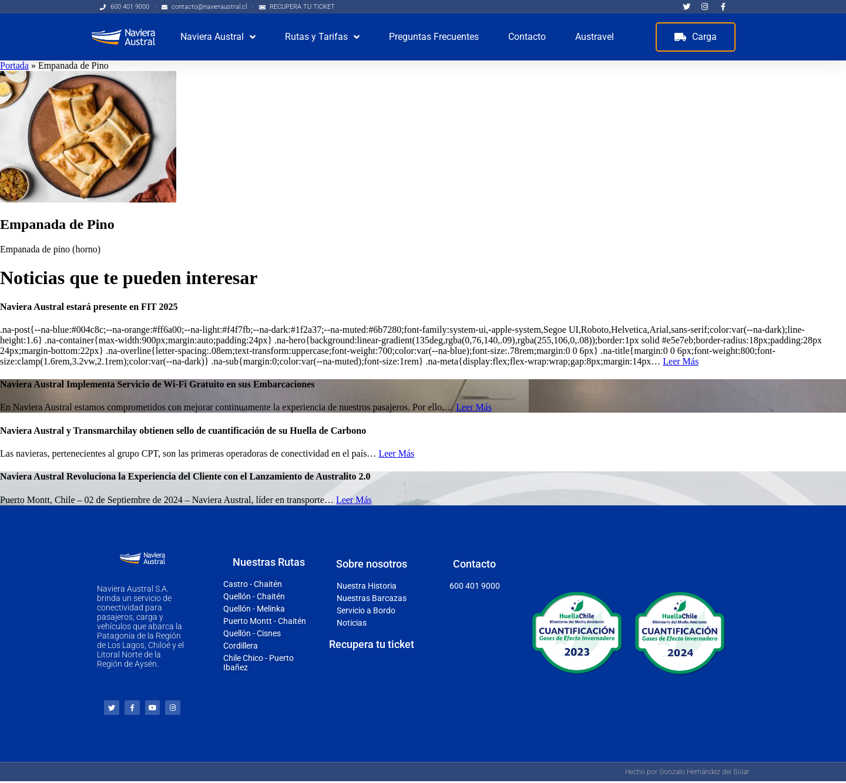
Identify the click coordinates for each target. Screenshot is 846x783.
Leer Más (681, 361)
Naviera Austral (218, 37)
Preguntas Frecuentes (434, 36)
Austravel (594, 36)
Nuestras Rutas (269, 563)
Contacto (527, 36)
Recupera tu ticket (371, 645)
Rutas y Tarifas (322, 37)
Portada (14, 65)
